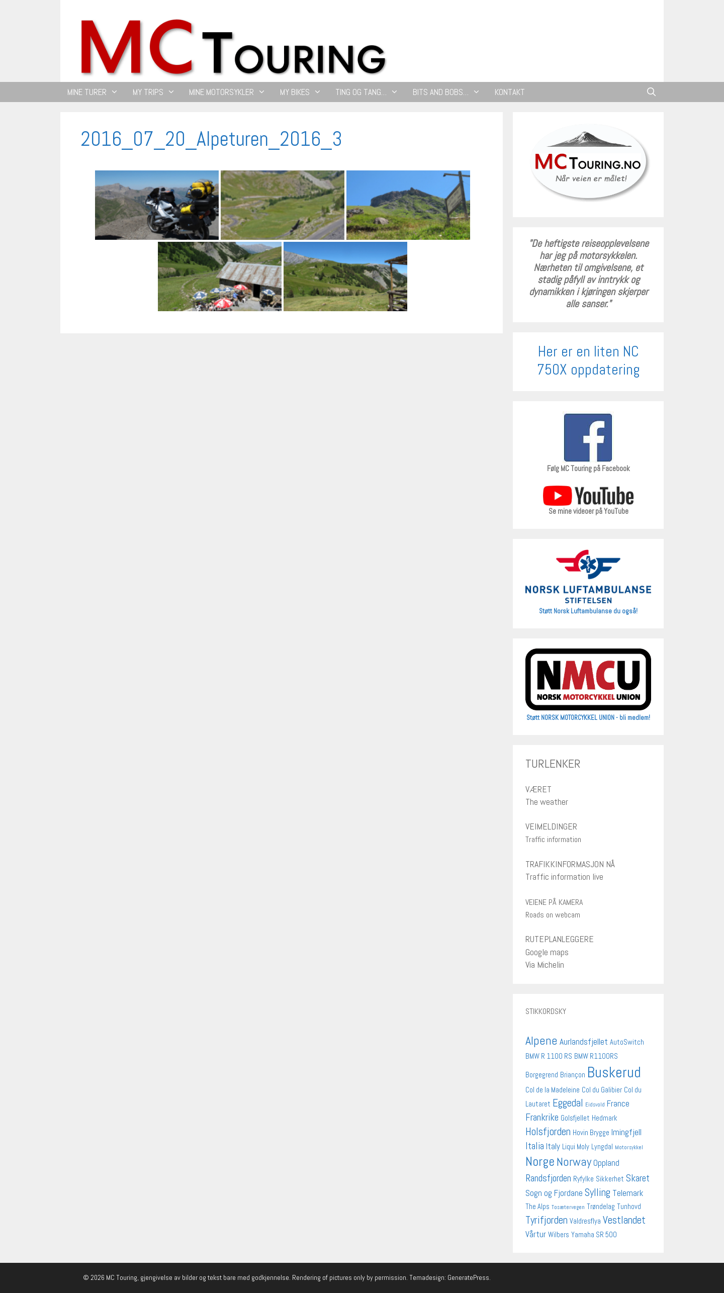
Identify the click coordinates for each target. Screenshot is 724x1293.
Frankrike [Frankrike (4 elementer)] (542, 1117)
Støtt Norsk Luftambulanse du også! (588, 611)
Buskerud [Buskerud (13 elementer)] (614, 1072)
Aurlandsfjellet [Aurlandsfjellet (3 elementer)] (584, 1041)
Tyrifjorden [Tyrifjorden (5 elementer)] (546, 1220)
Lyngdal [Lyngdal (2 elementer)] (602, 1146)
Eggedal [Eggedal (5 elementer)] (568, 1103)
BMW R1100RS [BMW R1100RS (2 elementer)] (596, 1056)
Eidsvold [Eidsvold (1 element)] (595, 1104)
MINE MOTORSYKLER (231, 92)
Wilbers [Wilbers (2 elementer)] (558, 1234)
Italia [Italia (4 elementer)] (534, 1146)
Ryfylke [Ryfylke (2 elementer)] (583, 1178)
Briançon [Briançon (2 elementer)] (572, 1074)
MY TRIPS (158, 92)
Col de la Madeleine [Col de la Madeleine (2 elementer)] (552, 1089)
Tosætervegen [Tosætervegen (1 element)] (568, 1207)
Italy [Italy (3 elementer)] (553, 1146)
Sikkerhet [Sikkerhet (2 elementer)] (610, 1178)
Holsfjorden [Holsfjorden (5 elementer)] (548, 1131)
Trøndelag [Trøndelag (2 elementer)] (601, 1206)
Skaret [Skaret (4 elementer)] (638, 1178)
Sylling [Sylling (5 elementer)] (597, 1192)
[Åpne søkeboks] (651, 92)
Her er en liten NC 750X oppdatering (588, 360)
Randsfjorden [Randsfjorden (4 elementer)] (548, 1178)
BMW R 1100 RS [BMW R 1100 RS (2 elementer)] (548, 1056)
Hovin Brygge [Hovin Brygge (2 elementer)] (591, 1132)
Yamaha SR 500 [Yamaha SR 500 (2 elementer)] (594, 1234)
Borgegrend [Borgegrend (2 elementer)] (541, 1074)
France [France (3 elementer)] (618, 1103)
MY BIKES (304, 92)
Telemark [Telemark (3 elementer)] (627, 1192)
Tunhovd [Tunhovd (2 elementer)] (629, 1206)
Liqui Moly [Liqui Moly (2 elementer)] (575, 1146)
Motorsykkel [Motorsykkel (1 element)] (629, 1147)
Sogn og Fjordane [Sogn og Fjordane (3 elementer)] (554, 1192)
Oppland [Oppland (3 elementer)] (606, 1162)
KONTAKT (510, 92)
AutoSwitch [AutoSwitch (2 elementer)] (627, 1042)
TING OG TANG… (370, 92)
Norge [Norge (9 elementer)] (540, 1161)
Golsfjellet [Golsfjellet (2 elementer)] (575, 1118)
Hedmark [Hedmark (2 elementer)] (604, 1118)
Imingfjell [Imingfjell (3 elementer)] (626, 1132)
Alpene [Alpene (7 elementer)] (541, 1040)
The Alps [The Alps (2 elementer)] (537, 1206)
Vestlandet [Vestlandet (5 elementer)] (624, 1220)
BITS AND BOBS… (450, 92)
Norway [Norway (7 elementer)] (574, 1161)
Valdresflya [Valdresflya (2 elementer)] (585, 1221)
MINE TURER (96, 92)
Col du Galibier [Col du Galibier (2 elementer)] (602, 1089)
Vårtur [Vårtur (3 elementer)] (535, 1234)
